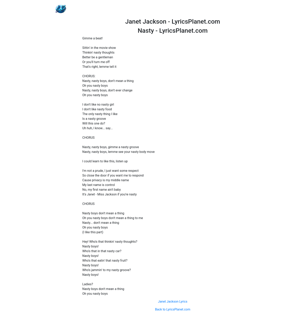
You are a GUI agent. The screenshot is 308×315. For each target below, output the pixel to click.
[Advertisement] (172, 9)
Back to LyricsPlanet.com (172, 309)
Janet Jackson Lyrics (172, 301)
